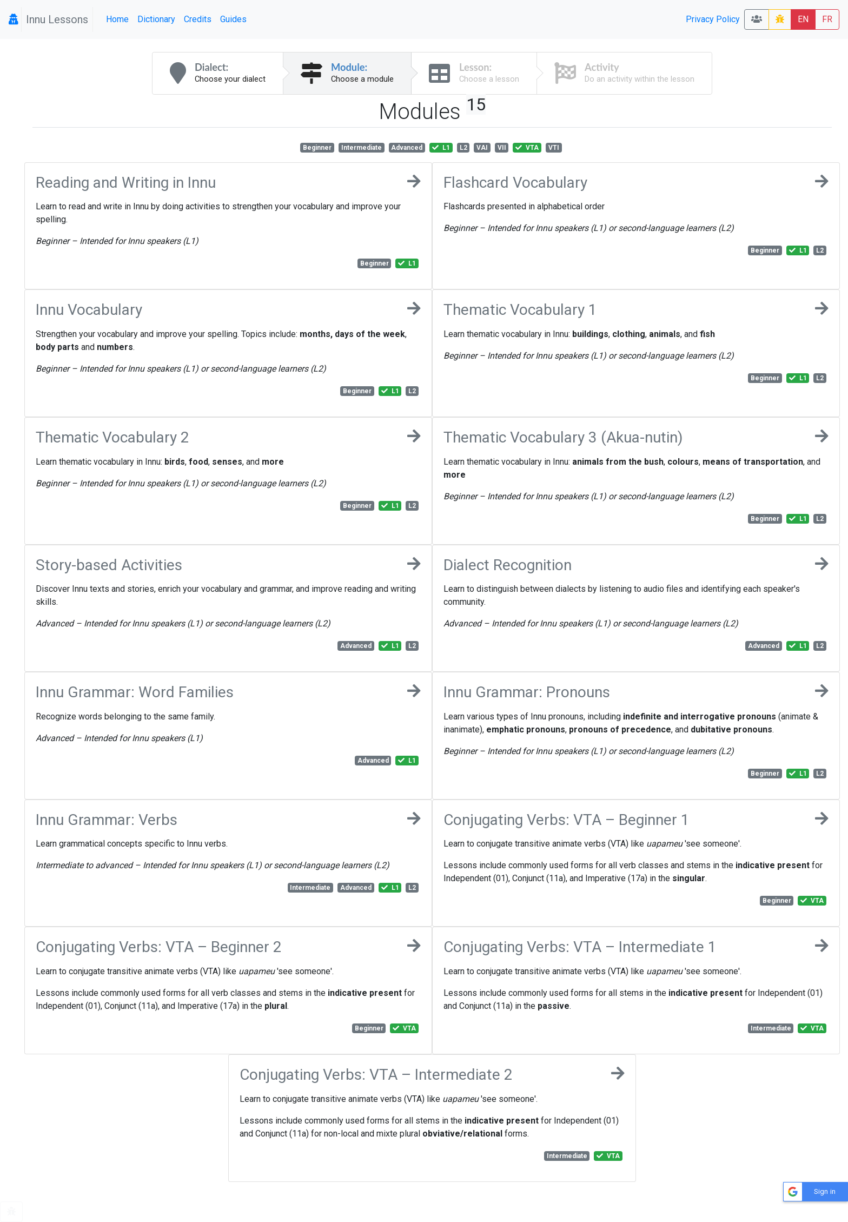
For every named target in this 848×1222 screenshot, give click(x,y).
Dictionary (156, 19)
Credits (197, 19)
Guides (233, 19)
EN (803, 19)
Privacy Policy (713, 19)
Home (117, 19)
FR (827, 19)
